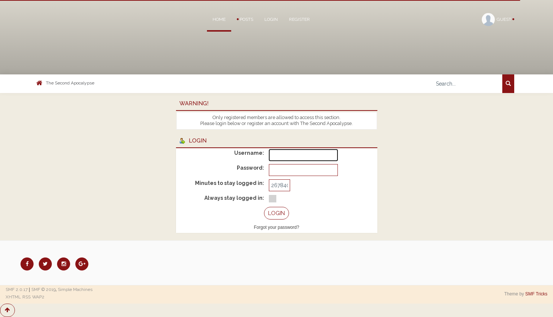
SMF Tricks (536, 294)
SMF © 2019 (43, 289)
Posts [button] (245, 19)
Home (219, 19)
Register (299, 19)
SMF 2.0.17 (17, 289)
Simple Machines (75, 289)
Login (271, 19)
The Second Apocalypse (70, 83)
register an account (268, 123)
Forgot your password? (276, 227)
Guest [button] (498, 19)
